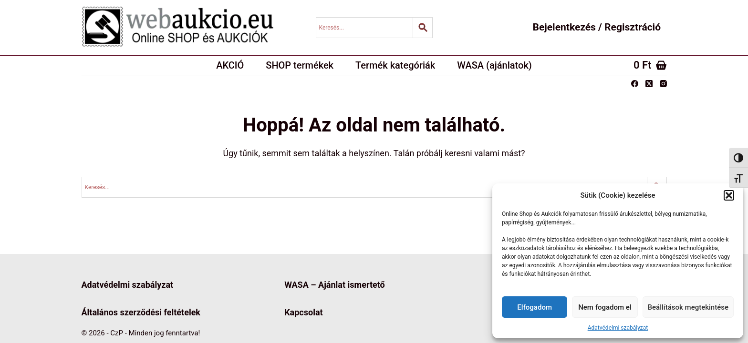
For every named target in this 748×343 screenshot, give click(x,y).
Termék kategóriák (395, 65)
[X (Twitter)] (649, 83)
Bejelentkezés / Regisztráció (597, 27)
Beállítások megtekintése (688, 307)
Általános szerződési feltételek (141, 312)
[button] (729, 195)
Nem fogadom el (604, 307)
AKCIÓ (230, 65)
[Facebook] (634, 83)
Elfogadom (534, 307)
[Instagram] (663, 83)
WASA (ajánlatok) (494, 65)
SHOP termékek (299, 65)
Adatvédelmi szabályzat (618, 327)
